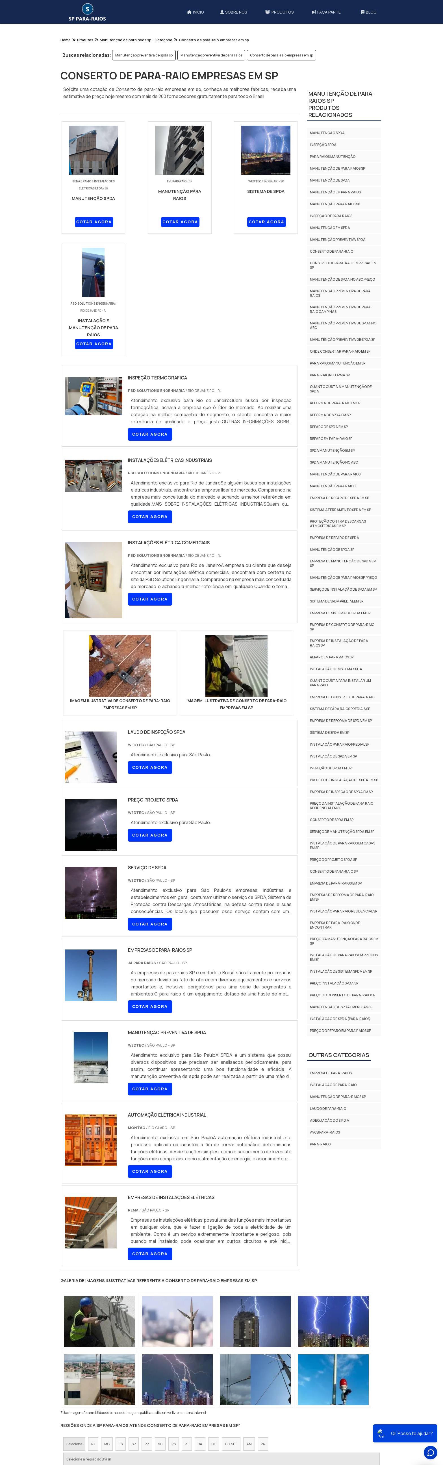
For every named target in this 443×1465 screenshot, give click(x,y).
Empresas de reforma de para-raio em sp (341, 897)
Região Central (78, 1374)
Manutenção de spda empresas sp (341, 1007)
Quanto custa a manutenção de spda (341, 389)
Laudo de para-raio (328, 1108)
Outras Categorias (339, 1055)
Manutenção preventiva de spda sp (144, 55)
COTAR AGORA (90, 222)
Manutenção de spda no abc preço (342, 279)
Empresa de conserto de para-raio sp (342, 627)
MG (107, 1322)
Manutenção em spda (330, 227)
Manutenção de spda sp (332, 549)
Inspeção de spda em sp (330, 768)
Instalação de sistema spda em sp (341, 971)
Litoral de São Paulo (261, 1374)
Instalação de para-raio (333, 1084)
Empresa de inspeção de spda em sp (341, 791)
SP (134, 1322)
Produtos (300, 1427)
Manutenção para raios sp (335, 204)
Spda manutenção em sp (332, 450)
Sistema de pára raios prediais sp (340, 708)
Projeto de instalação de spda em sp (344, 780)
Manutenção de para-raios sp (338, 1096)
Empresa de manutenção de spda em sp (343, 563)
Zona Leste (188, 1374)
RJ (93, 1322)
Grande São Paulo (221, 1374)
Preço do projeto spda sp (333, 859)
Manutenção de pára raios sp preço (343, 577)
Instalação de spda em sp (333, 756)
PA (263, 1322)
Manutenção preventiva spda (338, 239)
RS (173, 1322)
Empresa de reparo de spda (334, 537)
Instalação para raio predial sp (339, 744)
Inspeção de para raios (331, 215)
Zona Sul (163, 1374)
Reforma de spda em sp (330, 414)
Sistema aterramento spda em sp (340, 509)
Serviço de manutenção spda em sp (342, 831)
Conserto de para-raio (331, 251)
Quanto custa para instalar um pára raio (340, 682)
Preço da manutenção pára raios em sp (344, 941)
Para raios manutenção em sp (337, 363)
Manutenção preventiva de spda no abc (343, 325)
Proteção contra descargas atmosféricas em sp (338, 523)
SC (160, 1322)
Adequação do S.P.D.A (329, 1120)
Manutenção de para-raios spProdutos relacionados (341, 104)
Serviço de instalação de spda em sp (343, 589)
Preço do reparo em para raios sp (340, 1030)
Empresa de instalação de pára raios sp (339, 643)
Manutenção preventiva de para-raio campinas (341, 309)
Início (247, 1427)
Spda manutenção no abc (334, 462)
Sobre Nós (271, 1427)
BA (200, 1322)
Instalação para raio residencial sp (343, 911)
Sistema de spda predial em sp (336, 601)
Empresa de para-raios (331, 1073)
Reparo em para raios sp (331, 657)
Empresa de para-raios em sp (336, 883)
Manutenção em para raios (335, 192)
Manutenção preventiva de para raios (211, 55)
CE (213, 1322)
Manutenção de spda (330, 180)
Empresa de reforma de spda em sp (341, 720)
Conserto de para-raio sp (334, 871)
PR (147, 1322)
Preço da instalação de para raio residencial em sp (341, 805)
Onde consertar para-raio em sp (340, 351)
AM (249, 1322)
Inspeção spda (323, 144)
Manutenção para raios (332, 486)
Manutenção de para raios (335, 474)
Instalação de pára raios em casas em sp (342, 845)
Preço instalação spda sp (334, 983)
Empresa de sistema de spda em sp (340, 613)
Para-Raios (320, 1144)
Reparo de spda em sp (329, 426)
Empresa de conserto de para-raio (342, 697)
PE (187, 1322)
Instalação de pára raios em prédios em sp (344, 957)
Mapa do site (331, 1427)
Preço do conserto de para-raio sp (342, 995)
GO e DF (231, 1322)
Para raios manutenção (332, 156)
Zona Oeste (137, 1374)
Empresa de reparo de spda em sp (339, 497)
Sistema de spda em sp (329, 732)
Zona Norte (109, 1374)
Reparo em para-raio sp (331, 438)
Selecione (74, 1322)
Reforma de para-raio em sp (335, 403)
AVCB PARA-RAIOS (325, 1132)
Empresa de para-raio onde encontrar (335, 925)
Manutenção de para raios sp (337, 168)
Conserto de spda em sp (331, 819)
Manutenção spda (327, 132)
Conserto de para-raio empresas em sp (281, 55)
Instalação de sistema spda (336, 669)
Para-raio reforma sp (330, 375)
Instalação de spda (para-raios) (340, 1018)
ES (121, 1322)
